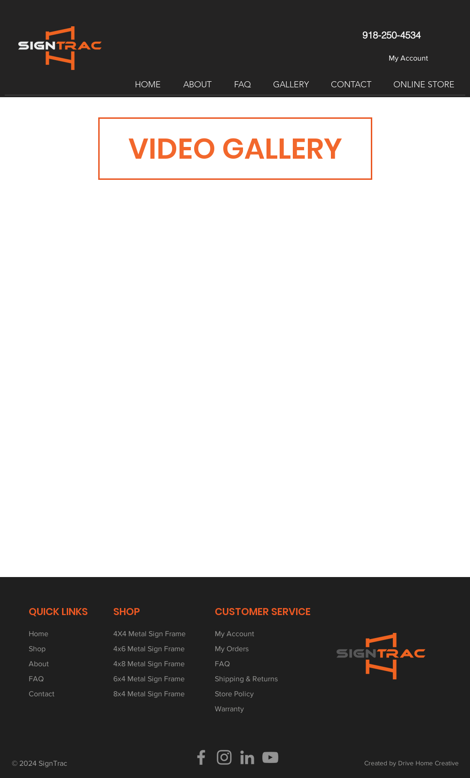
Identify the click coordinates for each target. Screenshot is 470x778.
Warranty (229, 709)
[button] (197, 84)
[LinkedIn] (247, 757)
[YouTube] (270, 757)
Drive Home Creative (428, 763)
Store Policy (234, 694)
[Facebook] (201, 757)
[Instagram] (224, 757)
